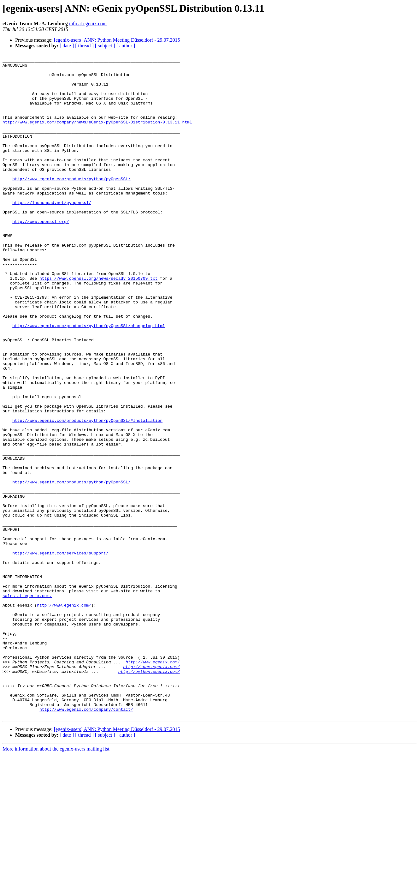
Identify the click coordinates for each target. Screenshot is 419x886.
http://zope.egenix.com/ (151, 789)
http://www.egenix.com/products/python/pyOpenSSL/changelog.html (88, 379)
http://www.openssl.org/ (40, 254)
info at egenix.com (88, 23)
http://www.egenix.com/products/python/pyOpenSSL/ (71, 203)
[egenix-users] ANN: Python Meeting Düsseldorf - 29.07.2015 (117, 40)
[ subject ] (105, 45)
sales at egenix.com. (27, 703)
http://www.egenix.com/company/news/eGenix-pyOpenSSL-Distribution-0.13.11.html (97, 135)
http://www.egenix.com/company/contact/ (86, 840)
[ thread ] (84, 45)
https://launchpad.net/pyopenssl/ (51, 232)
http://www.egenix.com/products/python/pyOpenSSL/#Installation (87, 493)
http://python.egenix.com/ (149, 794)
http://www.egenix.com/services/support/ (60, 652)
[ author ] (125, 45)
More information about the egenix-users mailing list (56, 880)
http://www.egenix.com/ (64, 715)
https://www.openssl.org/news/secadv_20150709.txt (98, 323)
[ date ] (67, 45)
